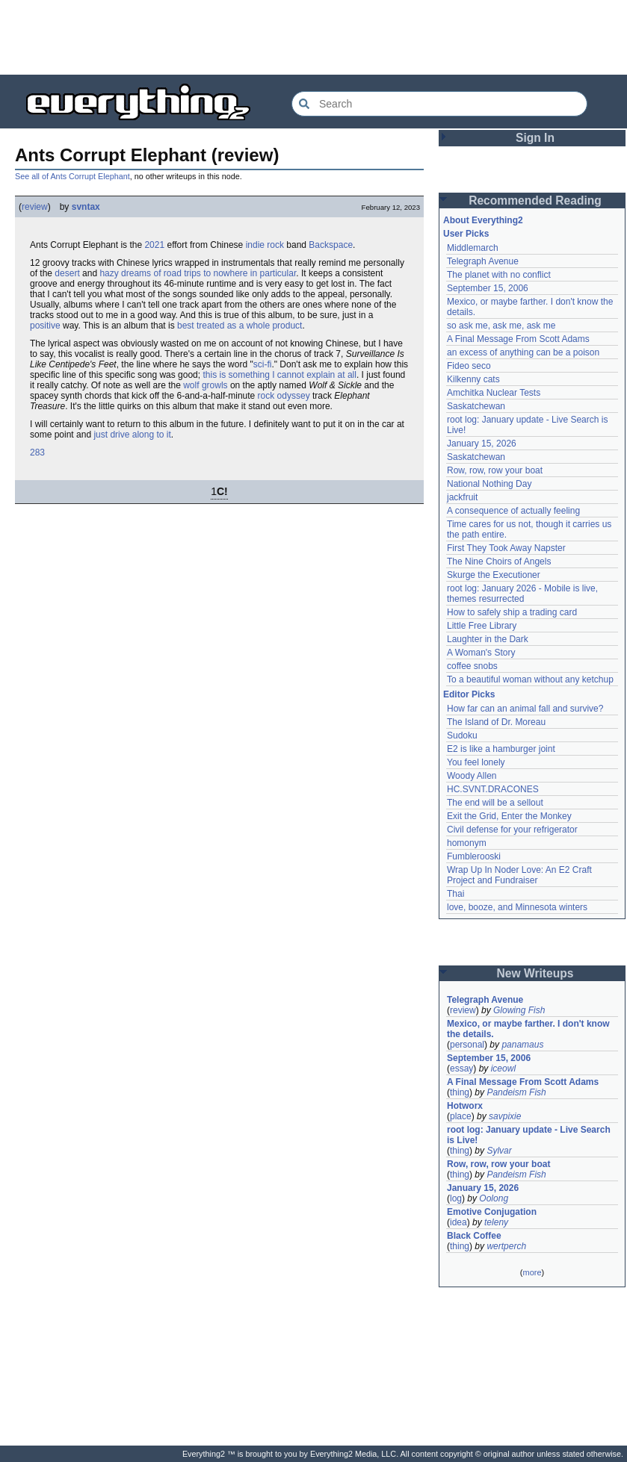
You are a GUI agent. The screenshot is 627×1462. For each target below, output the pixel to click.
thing (459, 1092)
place (461, 1116)
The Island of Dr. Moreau (496, 722)
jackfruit (462, 497)
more (531, 1272)
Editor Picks (469, 694)
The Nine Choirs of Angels (499, 561)
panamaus (522, 1044)
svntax (86, 207)
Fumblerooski (474, 856)
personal (467, 1044)
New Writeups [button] (535, 973)
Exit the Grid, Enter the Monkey (509, 816)
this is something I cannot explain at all (279, 375)
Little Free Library (481, 625)
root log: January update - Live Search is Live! (529, 1135)
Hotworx (465, 1106)
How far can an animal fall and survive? (525, 708)
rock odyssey (284, 396)
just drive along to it (131, 434)
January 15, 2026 (481, 443)
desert (67, 273)
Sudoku (462, 735)
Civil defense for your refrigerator (512, 829)
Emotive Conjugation (492, 1212)
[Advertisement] (314, 37)
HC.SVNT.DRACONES (493, 789)
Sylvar (499, 1150)
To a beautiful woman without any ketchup (530, 679)
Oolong (493, 1198)
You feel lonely (476, 762)
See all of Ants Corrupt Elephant (72, 176)
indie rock (265, 245)
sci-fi (262, 364)
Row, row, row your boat (495, 470)
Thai (455, 894)
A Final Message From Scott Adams (518, 339)
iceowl (503, 1068)
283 (37, 452)
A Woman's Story (481, 652)
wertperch (506, 1246)
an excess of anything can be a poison (523, 352)
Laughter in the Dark (487, 639)
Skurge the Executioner (493, 575)
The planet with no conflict (499, 275)
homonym (467, 843)
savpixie (505, 1116)
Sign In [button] (535, 137)
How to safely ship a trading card (512, 612)
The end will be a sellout (495, 802)
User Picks (466, 233)
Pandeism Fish (516, 1092)
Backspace (331, 245)
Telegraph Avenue (483, 261)
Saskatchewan (476, 406)
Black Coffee (474, 1236)
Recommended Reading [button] (535, 200)
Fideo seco (469, 366)
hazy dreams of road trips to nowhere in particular (197, 273)
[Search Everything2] (439, 103)
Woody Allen (472, 776)
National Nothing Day (489, 484)
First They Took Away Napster (506, 548)
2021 (154, 245)
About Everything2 (483, 220)
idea (458, 1222)
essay (461, 1068)
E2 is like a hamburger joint (501, 749)
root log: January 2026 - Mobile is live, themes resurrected (522, 593)
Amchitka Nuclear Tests (493, 393)
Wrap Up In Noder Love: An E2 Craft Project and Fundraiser (519, 875)
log (456, 1198)
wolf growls (205, 385)
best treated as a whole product (239, 325)
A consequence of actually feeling (513, 511)
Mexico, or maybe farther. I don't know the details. (528, 1028)
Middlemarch (472, 248)
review (35, 207)
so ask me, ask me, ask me (501, 325)
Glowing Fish (519, 1010)
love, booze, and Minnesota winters (517, 907)
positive (45, 325)
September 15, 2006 (487, 288)
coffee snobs (472, 666)
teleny (496, 1222)
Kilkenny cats (473, 379)
